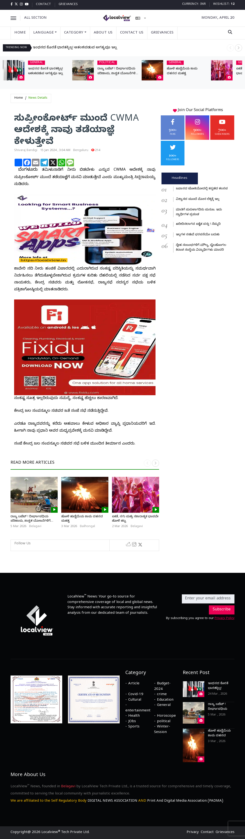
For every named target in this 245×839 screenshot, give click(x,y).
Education (165, 700)
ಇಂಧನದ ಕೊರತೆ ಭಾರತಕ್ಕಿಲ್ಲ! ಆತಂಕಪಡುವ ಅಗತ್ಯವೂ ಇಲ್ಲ (75, 47)
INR (203, 4)
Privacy (193, 832)
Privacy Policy (224, 618)
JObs (132, 721)
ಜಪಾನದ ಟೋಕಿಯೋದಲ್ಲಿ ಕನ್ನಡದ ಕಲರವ (202, 189)
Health (134, 716)
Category (75, 33)
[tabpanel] (197, 219)
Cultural (134, 700)
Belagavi (35, 526)
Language (45, 33)
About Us (103, 33)
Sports (133, 727)
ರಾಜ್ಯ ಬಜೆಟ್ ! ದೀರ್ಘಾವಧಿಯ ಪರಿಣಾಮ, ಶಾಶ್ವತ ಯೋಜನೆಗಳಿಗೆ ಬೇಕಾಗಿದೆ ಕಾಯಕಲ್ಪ (117, 74)
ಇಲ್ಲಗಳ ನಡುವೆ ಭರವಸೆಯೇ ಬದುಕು (197, 235)
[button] (238, 47)
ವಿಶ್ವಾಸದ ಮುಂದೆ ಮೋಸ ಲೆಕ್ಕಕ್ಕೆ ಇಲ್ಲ (197, 199)
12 (232, 4)
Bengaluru (80, 150)
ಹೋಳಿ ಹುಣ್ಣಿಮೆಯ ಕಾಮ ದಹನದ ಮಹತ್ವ (219, 736)
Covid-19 (135, 694)
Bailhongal (87, 526)
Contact (43, 5)
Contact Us (132, 33)
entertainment (137, 711)
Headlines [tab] (180, 178)
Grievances (68, 5)
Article (133, 683)
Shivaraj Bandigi (25, 150)
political (163, 721)
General (164, 705)
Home (20, 33)
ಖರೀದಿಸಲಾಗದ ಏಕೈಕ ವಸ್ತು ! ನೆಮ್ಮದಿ (198, 224)
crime (162, 694)
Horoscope (166, 716)
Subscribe (222, 610)
